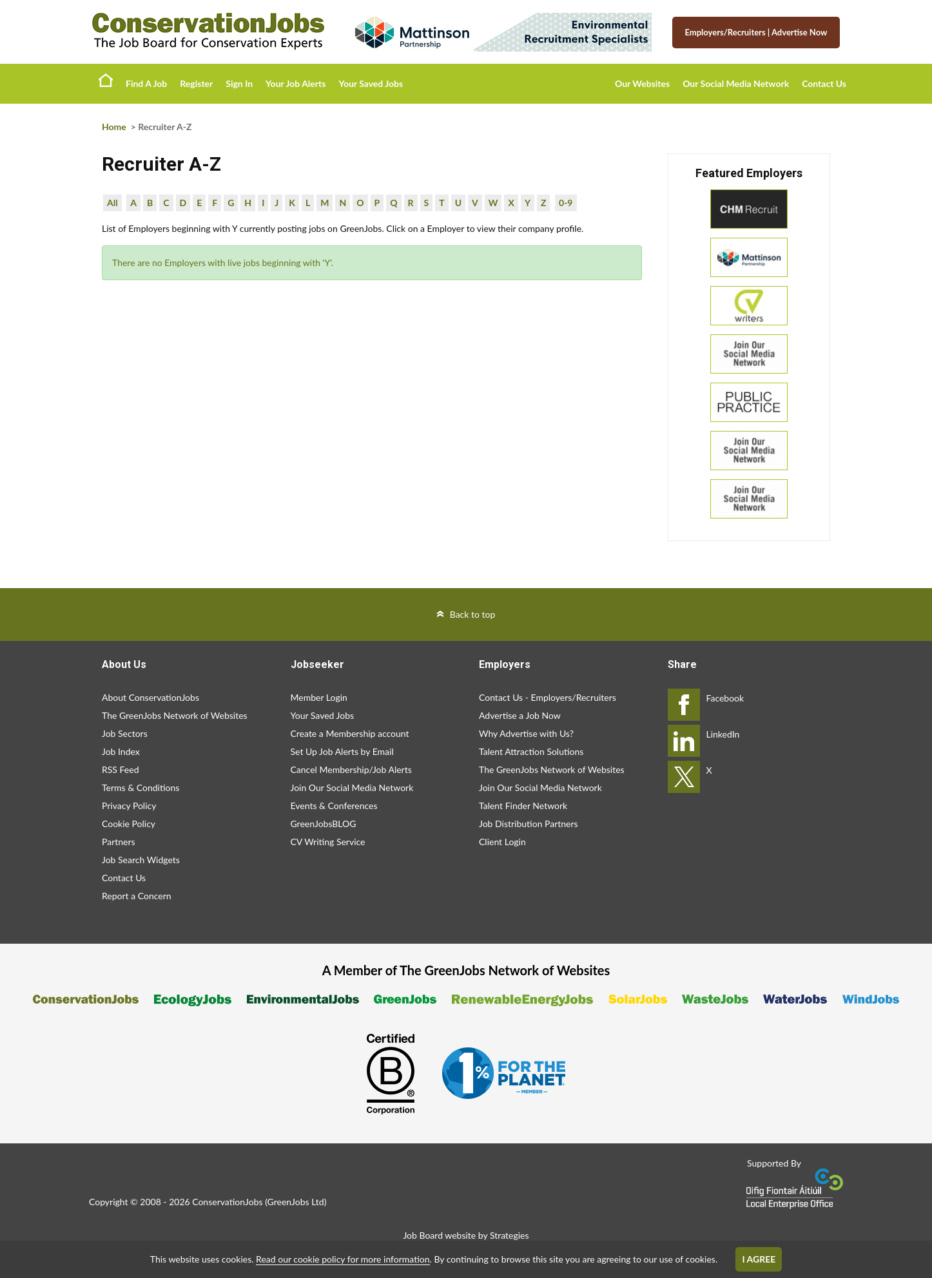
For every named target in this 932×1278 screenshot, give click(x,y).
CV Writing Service (328, 841)
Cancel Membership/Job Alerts (351, 769)
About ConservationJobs (150, 697)
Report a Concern (136, 895)
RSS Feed (120, 769)
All (112, 202)
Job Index (121, 751)
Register (196, 83)
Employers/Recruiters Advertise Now (756, 32)
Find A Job (146, 83)
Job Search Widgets (141, 859)
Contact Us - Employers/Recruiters (547, 697)
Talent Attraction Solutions (531, 751)
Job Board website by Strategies (466, 1235)
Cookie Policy (128, 823)
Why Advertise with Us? (526, 733)
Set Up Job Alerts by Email (342, 751)
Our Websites (642, 83)
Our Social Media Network (736, 83)
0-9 (565, 202)
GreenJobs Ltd (295, 1201)
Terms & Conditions (140, 787)
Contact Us (824, 83)
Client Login (502, 841)
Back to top (473, 614)
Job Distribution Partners (528, 823)
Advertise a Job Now (520, 715)
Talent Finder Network (523, 805)
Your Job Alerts (295, 83)
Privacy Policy (129, 805)
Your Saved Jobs (370, 83)
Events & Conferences (334, 805)
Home (106, 80)
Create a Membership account (350, 733)
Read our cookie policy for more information (342, 1259)
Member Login (319, 697)
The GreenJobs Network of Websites (175, 715)
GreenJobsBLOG (323, 823)
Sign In (239, 83)
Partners (118, 841)
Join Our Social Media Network (352, 787)
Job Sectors (125, 733)
